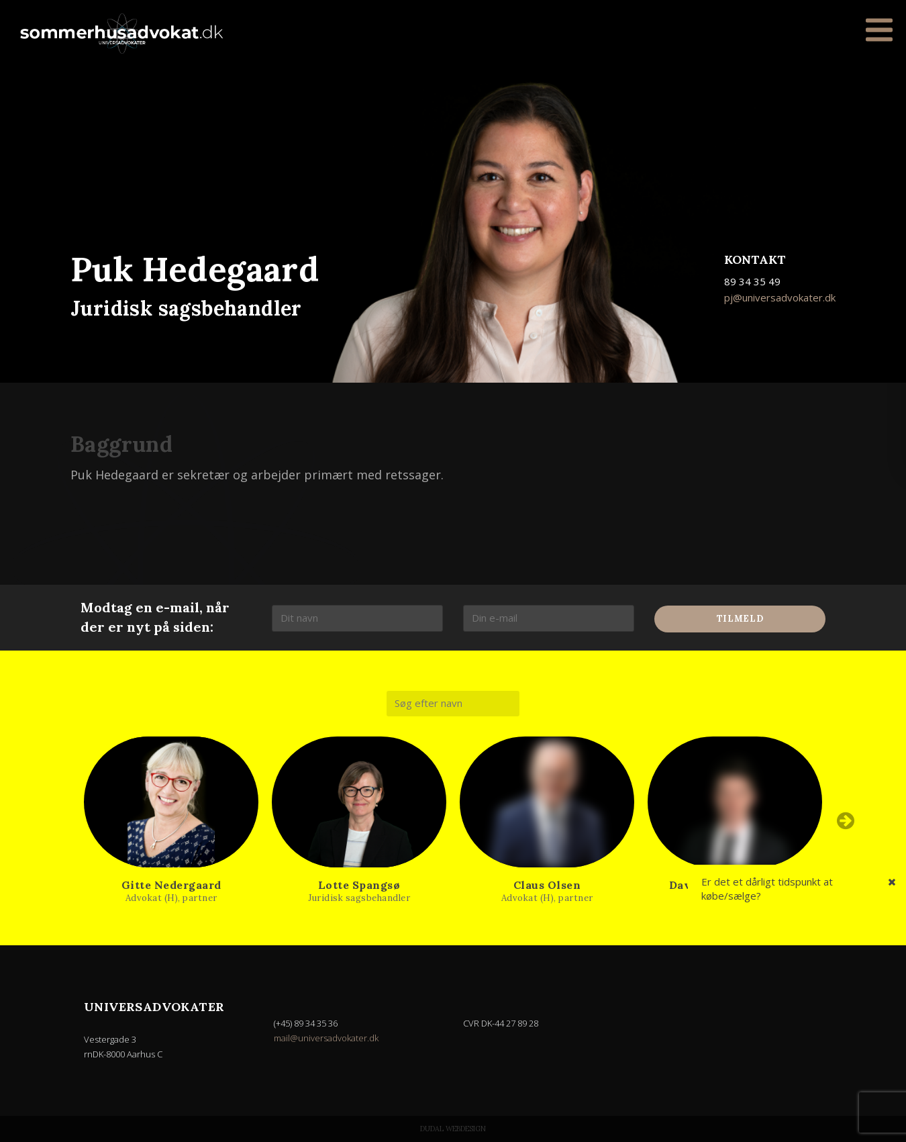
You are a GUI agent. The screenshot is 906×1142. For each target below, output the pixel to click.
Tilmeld (740, 618)
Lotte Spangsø (359, 885)
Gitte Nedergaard (171, 885)
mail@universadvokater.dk (326, 1038)
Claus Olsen (547, 885)
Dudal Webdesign (453, 1128)
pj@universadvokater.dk (780, 297)
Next (846, 820)
